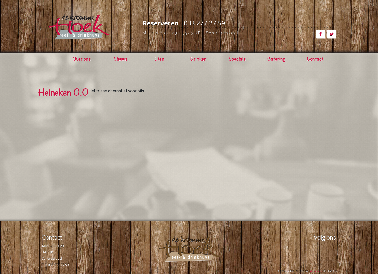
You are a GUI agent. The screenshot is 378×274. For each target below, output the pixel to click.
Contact (52, 237)
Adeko (316, 271)
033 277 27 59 (204, 23)
